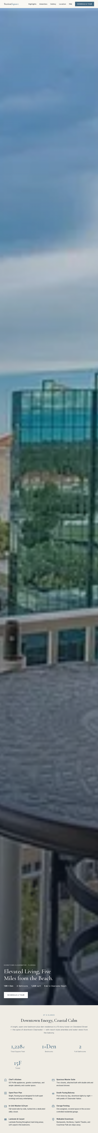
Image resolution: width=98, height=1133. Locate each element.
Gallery (53, 4)
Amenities (43, 4)
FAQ (70, 4)
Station (11, 3)
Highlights (32, 4)
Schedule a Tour (84, 4)
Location (62, 4)
